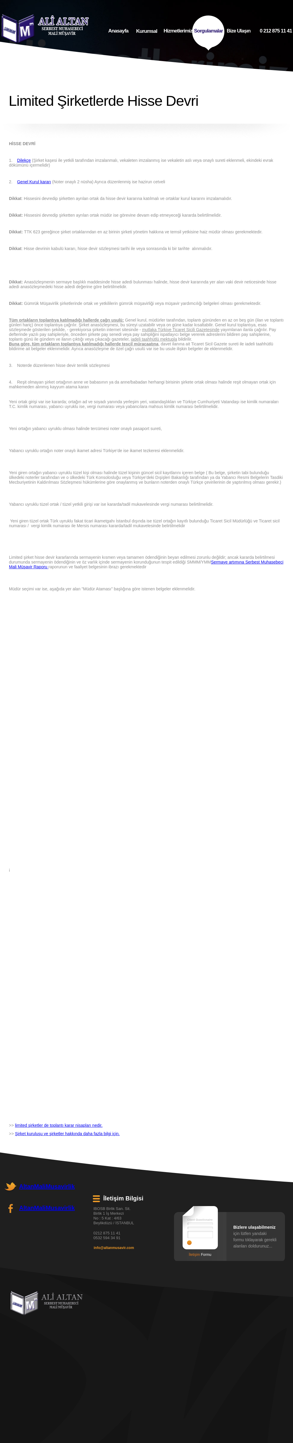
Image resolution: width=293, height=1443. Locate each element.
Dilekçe (24, 160)
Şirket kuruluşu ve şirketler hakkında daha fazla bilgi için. (67, 1133)
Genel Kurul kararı (34, 181)
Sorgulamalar (208, 33)
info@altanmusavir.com (114, 1248)
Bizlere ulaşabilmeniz (254, 1227)
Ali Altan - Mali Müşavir (47, 1303)
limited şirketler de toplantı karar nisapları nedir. (58, 1125)
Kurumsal (146, 33)
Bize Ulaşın (238, 32)
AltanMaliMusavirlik (47, 1186)
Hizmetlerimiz (178, 33)
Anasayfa (118, 32)
